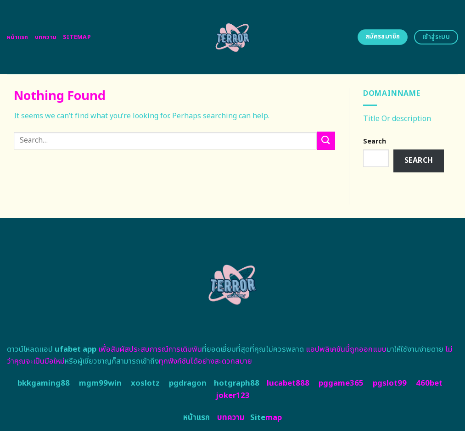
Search (374, 141)
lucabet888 (288, 383)
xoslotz (145, 383)
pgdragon (188, 383)
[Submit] (326, 140)
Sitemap (77, 37)
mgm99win (100, 383)
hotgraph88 (236, 383)
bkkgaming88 (43, 383)
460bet (429, 383)
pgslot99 (390, 383)
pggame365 (341, 383)
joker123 (233, 396)
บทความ (46, 37)
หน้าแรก (17, 37)
